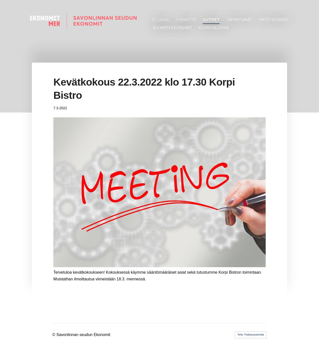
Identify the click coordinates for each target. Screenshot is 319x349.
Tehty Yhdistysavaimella (250, 334)
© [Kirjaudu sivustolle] (54, 335)
